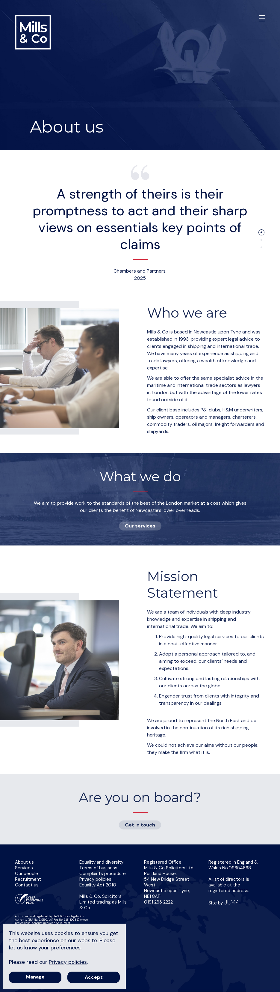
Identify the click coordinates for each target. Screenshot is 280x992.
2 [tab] (261, 240)
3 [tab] (261, 247)
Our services (140, 526)
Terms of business (98, 868)
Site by (223, 903)
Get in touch (140, 825)
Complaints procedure (102, 874)
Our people (26, 874)
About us (24, 862)
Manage (35, 977)
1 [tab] (261, 232)
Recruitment (28, 879)
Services (24, 868)
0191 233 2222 (158, 902)
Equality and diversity (101, 862)
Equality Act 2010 (97, 885)
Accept (94, 977)
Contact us (27, 885)
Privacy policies (95, 879)
